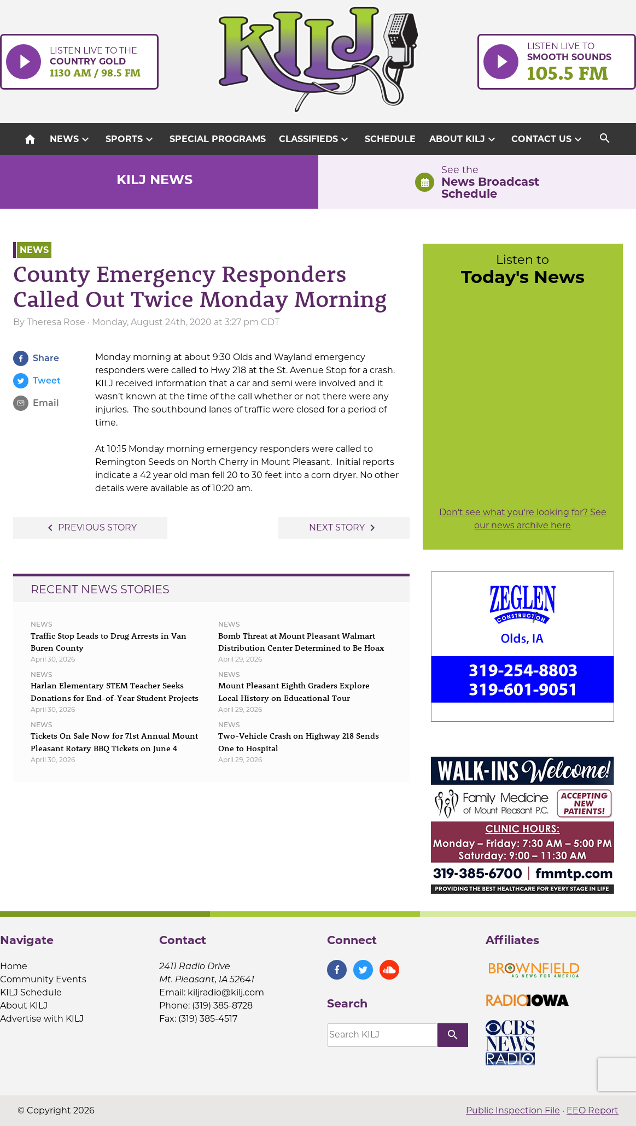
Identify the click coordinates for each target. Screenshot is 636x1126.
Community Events (43, 979)
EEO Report (593, 1110)
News (71, 139)
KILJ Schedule (31, 992)
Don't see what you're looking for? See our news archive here (522, 518)
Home (13, 966)
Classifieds (315, 139)
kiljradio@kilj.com (226, 992)
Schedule (390, 139)
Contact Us (548, 139)
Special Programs (218, 139)
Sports (131, 139)
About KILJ (463, 139)
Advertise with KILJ (42, 1018)
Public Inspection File (513, 1110)
